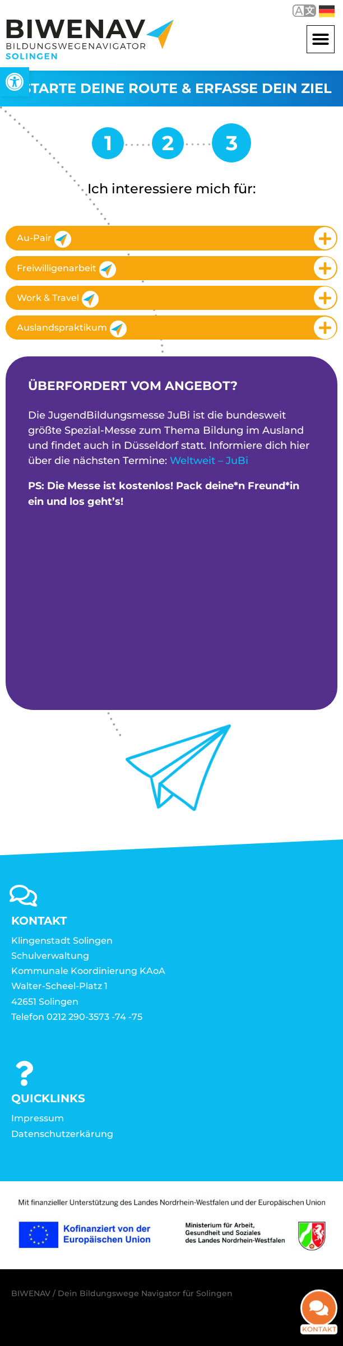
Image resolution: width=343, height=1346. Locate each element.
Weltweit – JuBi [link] (209, 460)
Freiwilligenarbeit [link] (66, 269)
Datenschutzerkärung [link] (62, 1134)
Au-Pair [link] (44, 239)
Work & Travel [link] (58, 299)
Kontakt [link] (319, 1316)
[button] (321, 39)
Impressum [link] (37, 1118)
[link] (14, 81)
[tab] (171, 238)
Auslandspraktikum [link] (72, 329)
